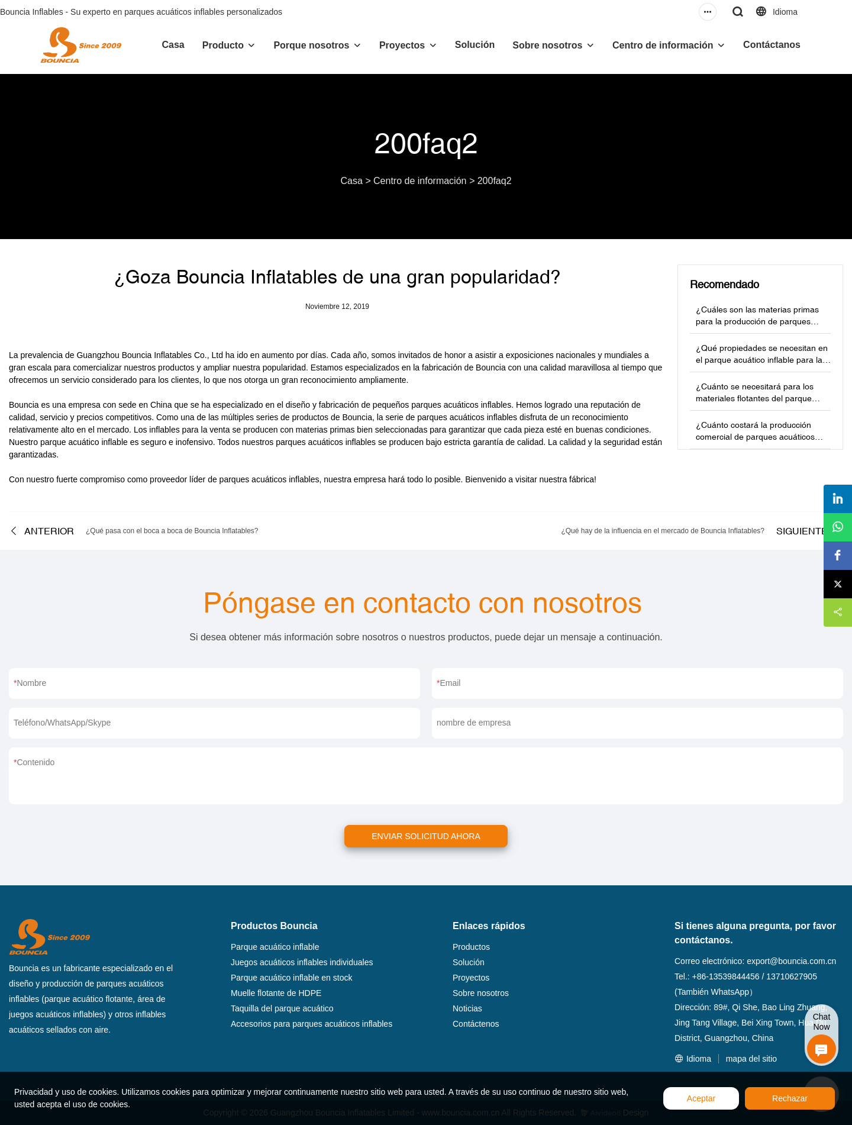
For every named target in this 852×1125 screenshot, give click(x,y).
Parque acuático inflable (275, 947)
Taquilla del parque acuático (282, 1008)
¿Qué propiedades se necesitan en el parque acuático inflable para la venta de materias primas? (762, 359)
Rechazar (790, 1098)
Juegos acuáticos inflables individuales (302, 962)
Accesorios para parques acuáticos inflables (311, 1024)
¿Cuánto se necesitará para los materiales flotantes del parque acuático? (755, 398)
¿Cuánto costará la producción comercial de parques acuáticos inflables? (755, 436)
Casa (173, 45)
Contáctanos (772, 45)
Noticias (467, 1008)
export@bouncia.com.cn (791, 961)
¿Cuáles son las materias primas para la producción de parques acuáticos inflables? (757, 321)
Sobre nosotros (547, 45)
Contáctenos (476, 1024)
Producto (223, 45)
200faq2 (494, 181)
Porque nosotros (311, 45)
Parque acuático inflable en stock (291, 977)
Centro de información (663, 45)
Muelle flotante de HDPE (276, 993)
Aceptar (701, 1098)
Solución (475, 45)
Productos (471, 947)
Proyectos (402, 45)
